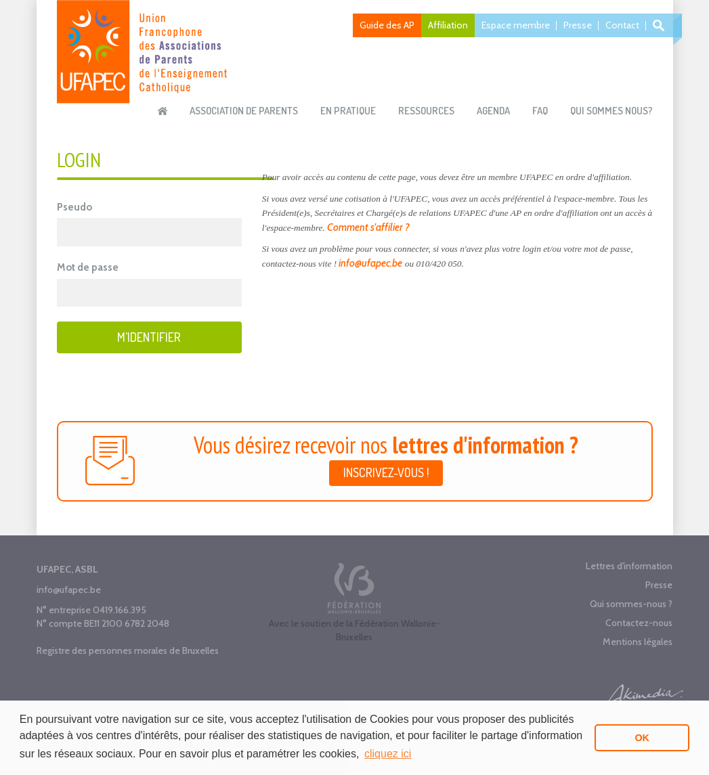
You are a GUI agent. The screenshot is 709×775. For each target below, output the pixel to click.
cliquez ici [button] (387, 753)
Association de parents (244, 110)
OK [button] (642, 737)
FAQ (540, 110)
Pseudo (74, 207)
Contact (622, 25)
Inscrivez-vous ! (386, 472)
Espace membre (515, 25)
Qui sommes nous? (611, 110)
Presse (577, 25)
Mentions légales (637, 642)
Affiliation (448, 25)
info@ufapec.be (370, 263)
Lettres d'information (629, 566)
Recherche (660, 25)
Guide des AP (387, 25)
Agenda (493, 110)
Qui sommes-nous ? (631, 604)
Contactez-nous (638, 623)
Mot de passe (88, 267)
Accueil (162, 111)
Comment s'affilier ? (368, 227)
